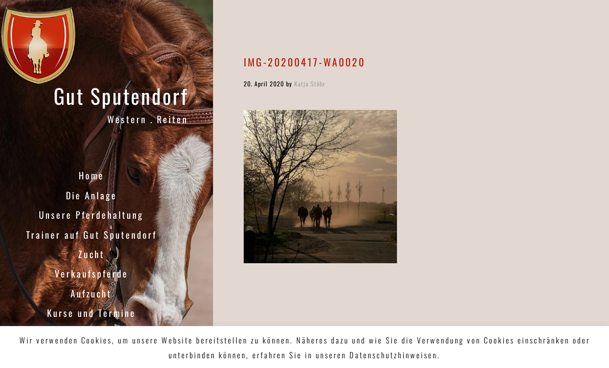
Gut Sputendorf (121, 95)
